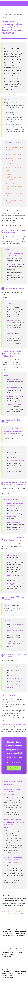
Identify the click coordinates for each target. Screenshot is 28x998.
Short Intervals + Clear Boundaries (14, 148)
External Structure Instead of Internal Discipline (13, 161)
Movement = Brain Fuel (13, 169)
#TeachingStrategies (7, 913)
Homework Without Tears (14, 194)
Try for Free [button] (14, 768)
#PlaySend (16, 911)
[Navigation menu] (25, 3)
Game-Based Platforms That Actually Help (14, 186)
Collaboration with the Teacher (14, 201)
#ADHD (3, 909)
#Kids (15, 909)
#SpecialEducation (19, 913)
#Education (9, 909)
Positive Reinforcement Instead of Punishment (14, 177)
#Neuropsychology (7, 911)
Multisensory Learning (15, 154)
